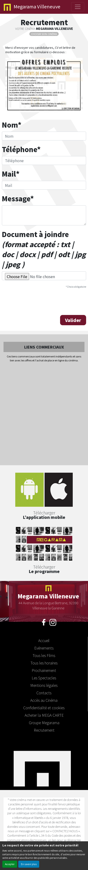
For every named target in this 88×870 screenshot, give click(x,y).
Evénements (44, 648)
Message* (18, 198)
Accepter (10, 864)
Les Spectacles (44, 678)
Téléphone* (21, 149)
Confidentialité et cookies (44, 707)
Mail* (10, 173)
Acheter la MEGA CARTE (44, 715)
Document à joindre (44, 249)
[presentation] (37, 301)
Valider (73, 320)
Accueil (44, 640)
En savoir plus (29, 864)
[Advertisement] (44, 414)
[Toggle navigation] (77, 6)
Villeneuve (32, 7)
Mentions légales (43, 685)
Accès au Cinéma (43, 700)
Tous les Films (44, 655)
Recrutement (44, 730)
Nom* (11, 124)
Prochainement (44, 670)
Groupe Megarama (44, 722)
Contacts (43, 692)
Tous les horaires (44, 663)
